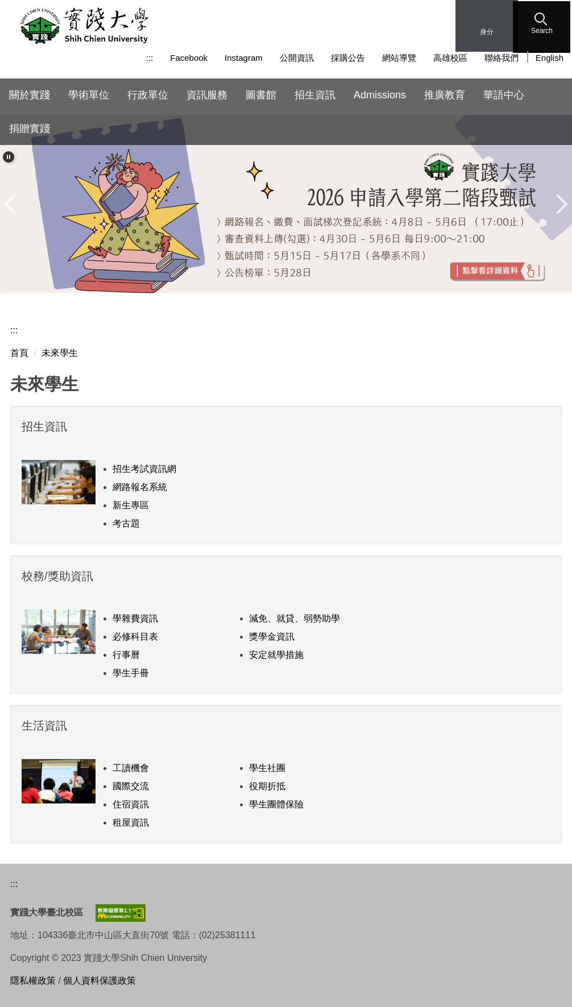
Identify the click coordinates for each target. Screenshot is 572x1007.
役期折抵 (267, 786)
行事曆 (126, 655)
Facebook (189, 58)
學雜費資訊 (135, 618)
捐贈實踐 (29, 128)
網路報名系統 (140, 487)
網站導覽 (399, 58)
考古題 (126, 523)
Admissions (380, 95)
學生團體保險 (276, 804)
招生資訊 (315, 95)
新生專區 (131, 505)
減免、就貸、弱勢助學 (294, 618)
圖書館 (261, 95)
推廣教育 (444, 95)
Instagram (244, 58)
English (549, 58)
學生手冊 (131, 673)
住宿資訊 (131, 804)
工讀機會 (131, 768)
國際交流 (131, 786)
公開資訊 (297, 58)
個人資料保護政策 (99, 980)
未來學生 (60, 353)
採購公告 (348, 58)
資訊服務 (206, 95)
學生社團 (267, 768)
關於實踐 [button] (29, 95)
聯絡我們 (501, 58)
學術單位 (88, 95)
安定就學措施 (276, 655)
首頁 (19, 353)
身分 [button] (487, 32)
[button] (543, 26)
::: (150, 58)
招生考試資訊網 (144, 469)
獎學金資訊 (272, 636)
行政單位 (147, 95)
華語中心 (503, 95)
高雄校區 (450, 58)
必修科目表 (135, 636)
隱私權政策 (33, 980)
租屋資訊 (131, 822)
